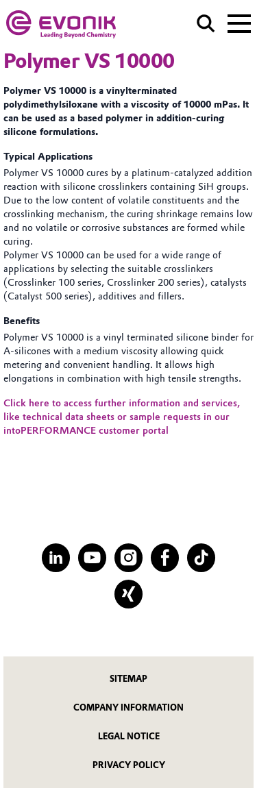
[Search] (206, 23)
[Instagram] (128, 557)
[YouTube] (92, 557)
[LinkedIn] (56, 557)
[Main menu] (239, 22)
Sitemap (128, 679)
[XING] (128, 594)
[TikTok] (201, 557)
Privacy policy (129, 765)
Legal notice (129, 736)
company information (128, 707)
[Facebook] (165, 557)
